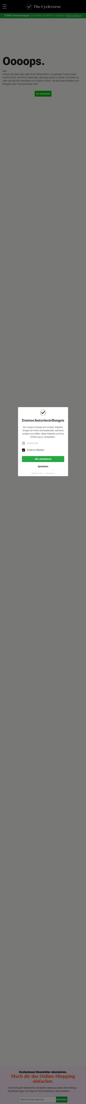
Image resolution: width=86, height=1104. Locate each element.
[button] (37, 473)
